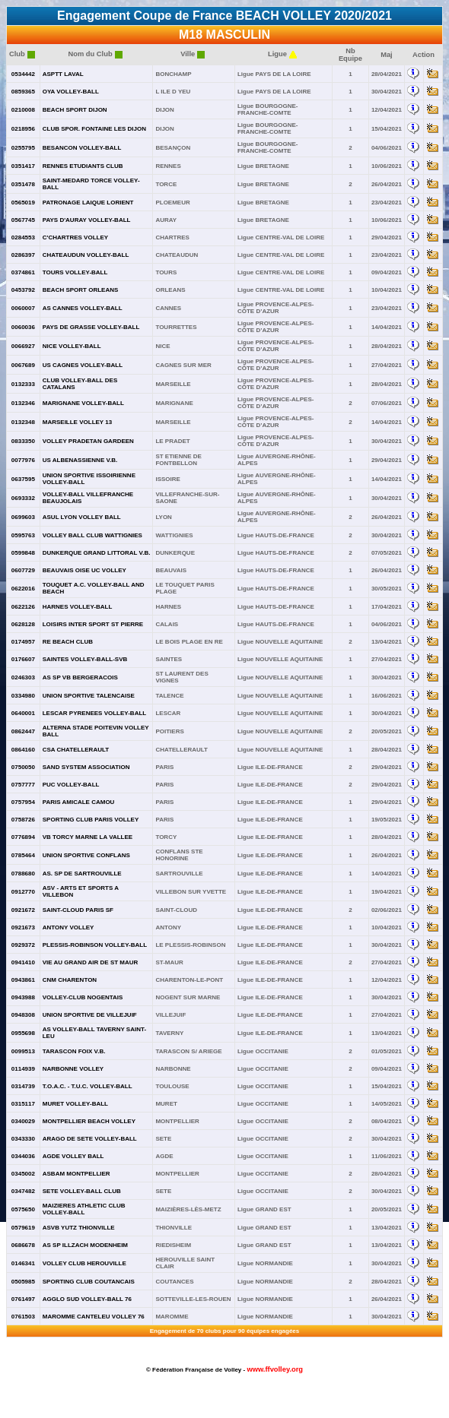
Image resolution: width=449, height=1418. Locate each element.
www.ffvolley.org (275, 1369)
